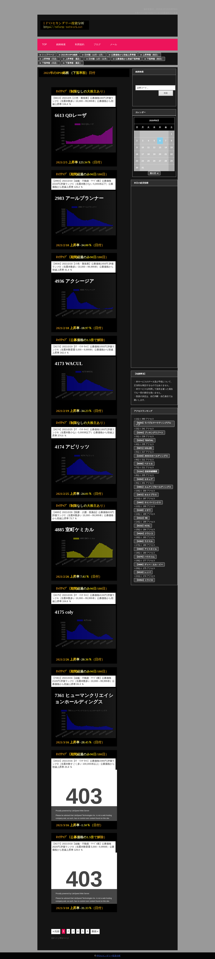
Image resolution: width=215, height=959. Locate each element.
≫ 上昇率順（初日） (149, 55)
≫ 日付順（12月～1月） (93, 55)
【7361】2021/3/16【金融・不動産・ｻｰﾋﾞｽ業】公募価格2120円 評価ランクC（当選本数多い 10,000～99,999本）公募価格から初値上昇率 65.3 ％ (83, 681)
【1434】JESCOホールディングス (152, 456)
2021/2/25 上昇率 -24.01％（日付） (80, 494)
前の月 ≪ (154, 173)
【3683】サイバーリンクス (148, 502)
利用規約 (79, 44)
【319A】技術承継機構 (146, 471)
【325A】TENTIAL (145, 440)
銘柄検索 (61, 44)
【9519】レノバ (143, 572)
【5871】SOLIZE (144, 448)
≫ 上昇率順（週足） (72, 59)
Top (44, 44)
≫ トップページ (46, 55)
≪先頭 (55, 931)
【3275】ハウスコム (145, 557)
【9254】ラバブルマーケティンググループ (153, 424)
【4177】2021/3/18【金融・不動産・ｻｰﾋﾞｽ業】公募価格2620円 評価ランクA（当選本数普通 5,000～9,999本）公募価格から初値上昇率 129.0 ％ (83, 846)
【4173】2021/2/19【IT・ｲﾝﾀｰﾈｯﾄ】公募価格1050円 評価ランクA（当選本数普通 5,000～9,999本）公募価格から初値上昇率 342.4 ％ (83, 349)
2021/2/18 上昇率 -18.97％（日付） (80, 328)
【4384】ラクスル (144, 541)
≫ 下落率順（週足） (72, 63)
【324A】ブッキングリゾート (149, 432)
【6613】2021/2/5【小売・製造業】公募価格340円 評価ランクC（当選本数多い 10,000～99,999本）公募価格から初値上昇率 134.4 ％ (82, 101)
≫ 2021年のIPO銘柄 (68, 55)
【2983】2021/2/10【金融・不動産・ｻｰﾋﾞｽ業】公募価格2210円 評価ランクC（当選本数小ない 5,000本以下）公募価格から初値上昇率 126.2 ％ (82, 184)
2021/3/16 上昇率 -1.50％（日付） (79, 825)
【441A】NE (142, 518)
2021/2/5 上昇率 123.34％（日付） (80, 162)
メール (113, 44)
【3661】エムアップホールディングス (153, 487)
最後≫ (95, 931)
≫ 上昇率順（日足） (48, 59)
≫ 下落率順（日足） (48, 63)
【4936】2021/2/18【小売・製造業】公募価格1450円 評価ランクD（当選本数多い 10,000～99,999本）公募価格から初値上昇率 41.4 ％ (82, 266)
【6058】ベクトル (144, 463)
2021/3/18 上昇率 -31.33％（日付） (80, 908)
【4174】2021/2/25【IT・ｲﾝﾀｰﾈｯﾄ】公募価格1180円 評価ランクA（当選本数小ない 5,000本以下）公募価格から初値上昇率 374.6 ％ (83, 432)
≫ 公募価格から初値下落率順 (126, 59)
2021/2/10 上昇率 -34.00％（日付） (80, 245)
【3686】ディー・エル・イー (149, 564)
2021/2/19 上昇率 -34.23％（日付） (80, 411)
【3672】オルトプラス (146, 494)
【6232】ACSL (143, 526)
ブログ (97, 44)
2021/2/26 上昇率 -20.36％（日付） (80, 659)
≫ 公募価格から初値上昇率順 (122, 55)
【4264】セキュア (144, 479)
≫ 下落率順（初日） (153, 59)
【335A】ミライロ (144, 580)
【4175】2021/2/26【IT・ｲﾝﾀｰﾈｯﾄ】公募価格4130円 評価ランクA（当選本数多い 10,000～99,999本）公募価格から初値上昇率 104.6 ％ (83, 598)
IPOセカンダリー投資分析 (108, 955)
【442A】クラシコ (144, 533)
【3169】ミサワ (143, 510)
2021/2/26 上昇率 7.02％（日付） (79, 576)
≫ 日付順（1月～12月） (97, 59)
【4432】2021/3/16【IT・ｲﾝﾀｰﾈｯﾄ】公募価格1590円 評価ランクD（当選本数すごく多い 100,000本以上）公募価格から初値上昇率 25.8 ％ (83, 764)
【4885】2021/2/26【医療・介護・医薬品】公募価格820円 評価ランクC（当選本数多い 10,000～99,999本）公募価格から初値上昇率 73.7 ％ (83, 515)
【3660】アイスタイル (146, 549)
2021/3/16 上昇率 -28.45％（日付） (80, 742)
